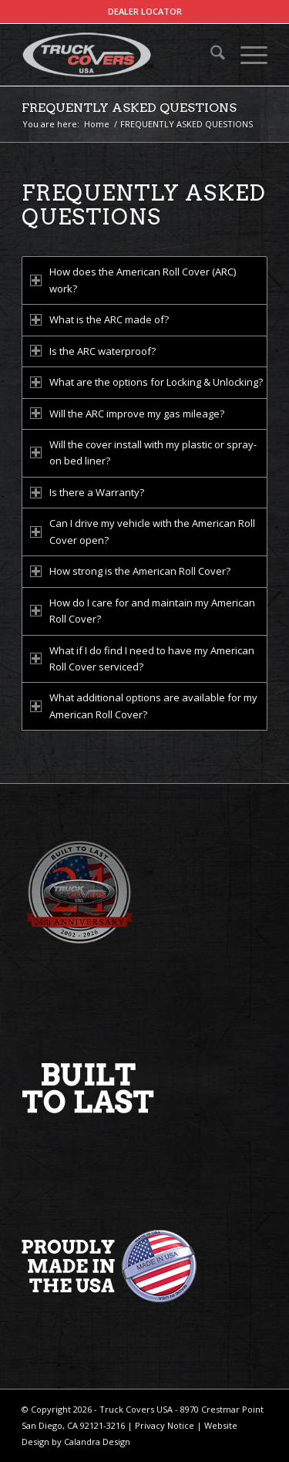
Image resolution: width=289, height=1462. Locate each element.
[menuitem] (210, 55)
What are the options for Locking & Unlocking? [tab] (146, 382)
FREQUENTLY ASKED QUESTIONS (129, 107)
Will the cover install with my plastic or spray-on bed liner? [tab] (143, 452)
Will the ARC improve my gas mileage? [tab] (127, 413)
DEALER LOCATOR (145, 11)
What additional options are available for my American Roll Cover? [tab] (143, 705)
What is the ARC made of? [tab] (99, 319)
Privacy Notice (163, 1425)
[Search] (210, 55)
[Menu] (246, 55)
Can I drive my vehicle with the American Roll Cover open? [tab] (142, 531)
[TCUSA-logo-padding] (120, 55)
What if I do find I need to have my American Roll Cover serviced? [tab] (142, 658)
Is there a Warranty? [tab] (87, 492)
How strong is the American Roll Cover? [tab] (130, 571)
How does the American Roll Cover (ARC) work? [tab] (133, 280)
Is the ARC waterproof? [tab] (93, 351)
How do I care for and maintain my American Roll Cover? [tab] (142, 611)
